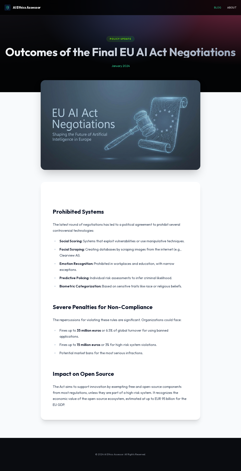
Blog (217, 7)
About (231, 7)
